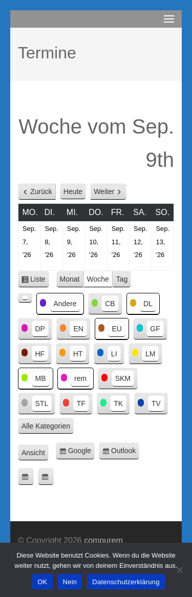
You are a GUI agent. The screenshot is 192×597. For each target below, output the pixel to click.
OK (42, 582)
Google (81, 452)
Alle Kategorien (46, 426)
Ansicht (35, 453)
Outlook (125, 452)
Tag (122, 279)
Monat (70, 279)
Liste (39, 280)
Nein (70, 582)
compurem (103, 540)
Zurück (41, 191)
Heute (72, 191)
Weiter (104, 191)
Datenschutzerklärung (125, 582)
